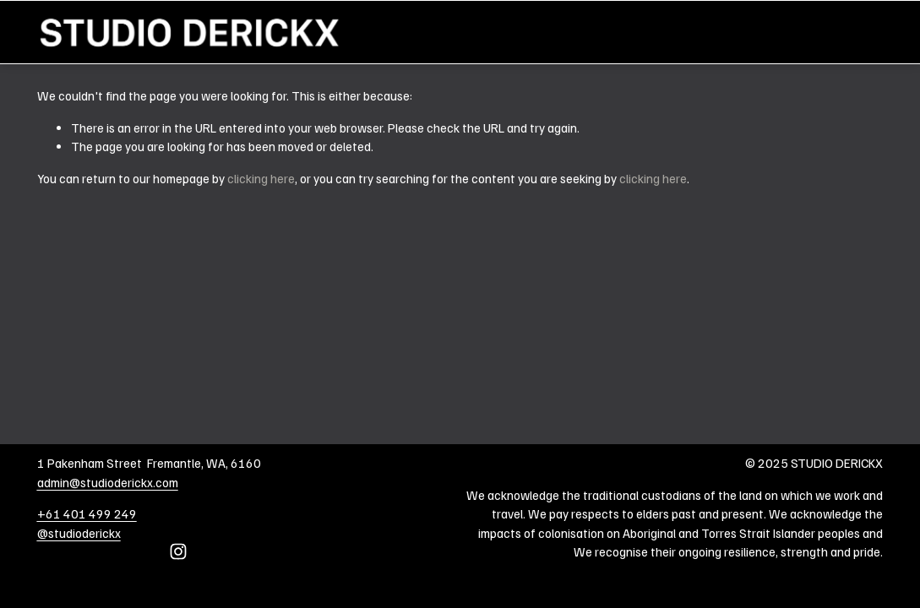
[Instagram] (178, 551)
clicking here (261, 178)
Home (867, 32)
